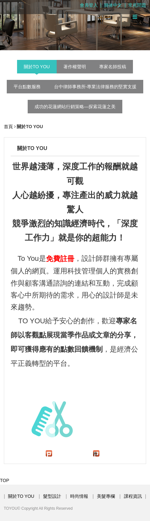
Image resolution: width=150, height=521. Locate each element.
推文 (95, 454)
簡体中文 (113, 5)
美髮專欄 (106, 496)
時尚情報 (79, 496)
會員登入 (89, 5)
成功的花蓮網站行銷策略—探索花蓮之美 (75, 106)
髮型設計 (52, 496)
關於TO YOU (37, 66)
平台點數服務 (27, 86)
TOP (4, 480)
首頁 (8, 126)
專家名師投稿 (112, 66)
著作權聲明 (74, 66)
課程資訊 (133, 496)
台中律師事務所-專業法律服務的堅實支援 (95, 86)
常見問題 (137, 5)
